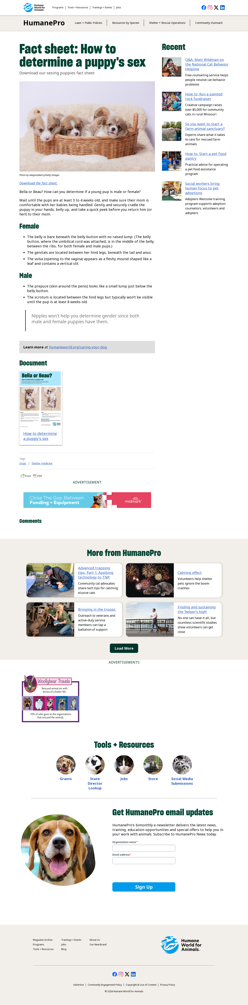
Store (153, 778)
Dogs (22, 463)
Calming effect (190, 572)
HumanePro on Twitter (216, 7)
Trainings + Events (102, 7)
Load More (124, 648)
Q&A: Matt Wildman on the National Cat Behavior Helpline (206, 64)
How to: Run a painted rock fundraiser (203, 96)
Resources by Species (125, 23)
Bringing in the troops (96, 609)
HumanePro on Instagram (210, 7)
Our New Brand (98, 944)
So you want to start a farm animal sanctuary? (205, 126)
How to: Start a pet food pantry (205, 156)
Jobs (118, 7)
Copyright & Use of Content (141, 984)
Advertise (78, 984)
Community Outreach (209, 23)
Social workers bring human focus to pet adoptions (202, 188)
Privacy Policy (167, 984)
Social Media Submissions (182, 781)
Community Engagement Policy (105, 984)
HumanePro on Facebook (204, 7)
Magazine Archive (43, 940)
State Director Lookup (95, 783)
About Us (95, 940)
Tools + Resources (77, 7)
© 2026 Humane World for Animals (124, 991)
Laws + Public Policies (88, 23)
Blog (63, 949)
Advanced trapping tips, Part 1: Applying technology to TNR (95, 573)
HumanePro (44, 22)
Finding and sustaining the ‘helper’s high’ (197, 609)
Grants (66, 778)
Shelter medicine (42, 463)
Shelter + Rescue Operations (167, 23)
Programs (58, 7)
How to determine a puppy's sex (40, 436)
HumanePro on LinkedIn (222, 7)
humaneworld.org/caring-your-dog (78, 347)
